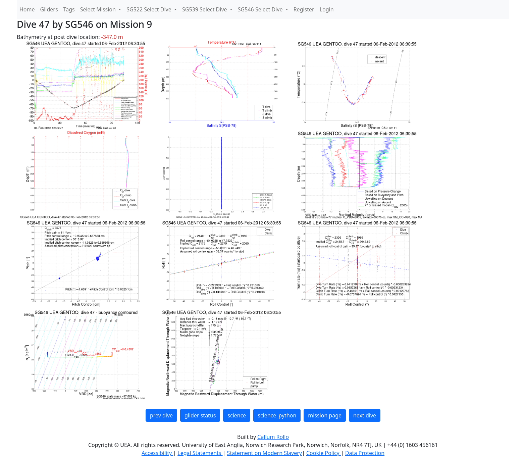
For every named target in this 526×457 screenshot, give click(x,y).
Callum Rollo (273, 437)
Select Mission (98, 9)
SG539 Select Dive (205, 9)
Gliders (49, 9)
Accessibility (157, 453)
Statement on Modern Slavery (264, 453)
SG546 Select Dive (261, 9)
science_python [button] (277, 415)
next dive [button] (364, 415)
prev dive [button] (161, 415)
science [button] (236, 415)
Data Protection (364, 453)
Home (27, 9)
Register (304, 9)
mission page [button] (324, 415)
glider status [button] (200, 415)
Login (327, 9)
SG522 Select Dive (149, 9)
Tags (69, 9)
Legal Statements (199, 453)
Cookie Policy (323, 453)
